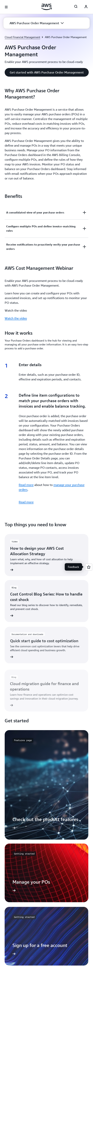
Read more (26, 485)
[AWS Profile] (86, 7)
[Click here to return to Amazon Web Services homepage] (46, 7)
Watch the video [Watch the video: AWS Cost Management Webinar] (16, 318)
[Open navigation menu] (6, 7)
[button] (36, 23)
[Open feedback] (88, 567)
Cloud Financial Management (22, 37)
